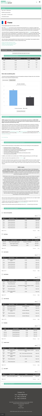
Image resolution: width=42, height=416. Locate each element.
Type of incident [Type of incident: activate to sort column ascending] (11, 218)
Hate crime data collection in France (9, 42)
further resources (20, 132)
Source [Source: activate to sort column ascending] (26, 218)
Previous (34, 230)
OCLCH (29, 32)
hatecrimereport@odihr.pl (22, 202)
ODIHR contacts (14, 411)
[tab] (5, 80)
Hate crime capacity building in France (9, 44)
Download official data (21, 111)
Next (38, 230)
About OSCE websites (23, 411)
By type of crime (12, 80)
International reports (5, 16)
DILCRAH (7, 27)
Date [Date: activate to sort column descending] (4, 218)
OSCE (18, 411)
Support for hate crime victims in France (9, 43)
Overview (3, 8)
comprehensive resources (14, 131)
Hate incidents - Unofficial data (7, 14)
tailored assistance (24, 131)
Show (37, 215)
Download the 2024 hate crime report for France (21, 53)
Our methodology (5, 137)
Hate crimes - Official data (6, 10)
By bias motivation (5, 80)
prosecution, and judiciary (6, 133)
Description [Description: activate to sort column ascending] (37, 218)
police (39, 132)
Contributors (21, 157)
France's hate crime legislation (8, 45)
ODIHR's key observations (6, 12)
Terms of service (29, 411)
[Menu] (39, 2)
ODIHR (11, 411)
